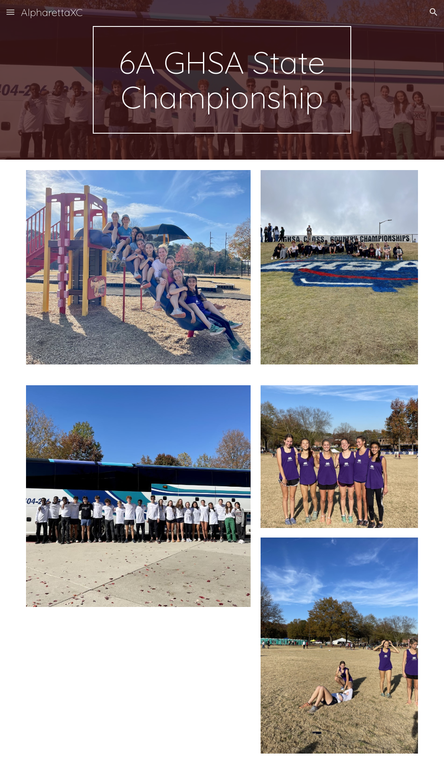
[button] (10, 12)
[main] (222, 80)
